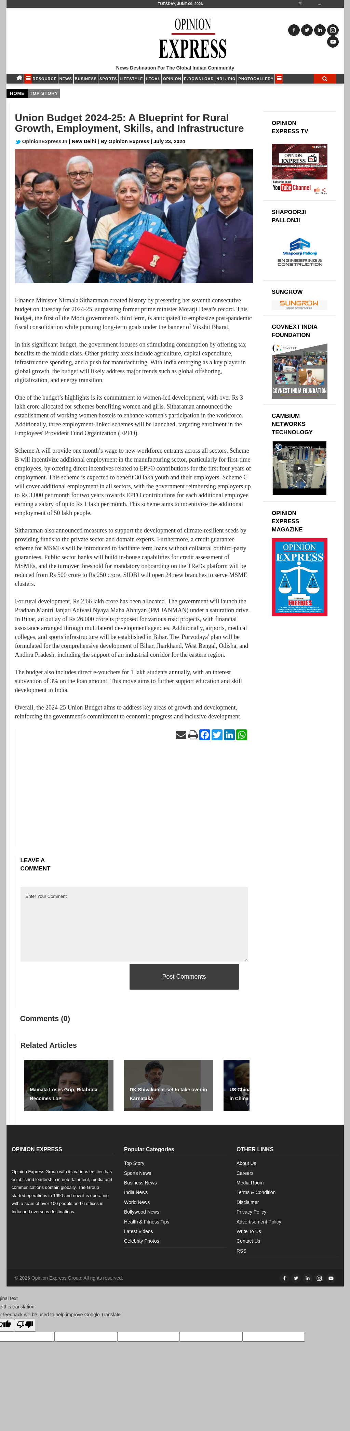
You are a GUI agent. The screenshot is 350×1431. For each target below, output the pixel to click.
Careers (245, 1173)
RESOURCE (45, 79)
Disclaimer (248, 1202)
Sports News (137, 1173)
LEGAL (153, 79)
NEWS (65, 79)
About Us (246, 1163)
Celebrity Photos (141, 1241)
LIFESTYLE (131, 79)
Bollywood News (141, 1212)
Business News (140, 1182)
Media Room (250, 1182)
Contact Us (248, 1241)
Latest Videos (138, 1231)
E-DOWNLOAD (199, 79)
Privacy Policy (251, 1212)
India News (136, 1192)
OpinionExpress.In (41, 141)
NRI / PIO (225, 79)
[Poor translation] (25, 1325)
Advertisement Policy (259, 1222)
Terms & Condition (256, 1192)
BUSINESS (86, 79)
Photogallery (255, 79)
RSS (241, 1251)
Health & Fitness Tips (146, 1222)
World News (137, 1202)
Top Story (134, 1163)
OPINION (172, 79)
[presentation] (72, 977)
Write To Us (249, 1231)
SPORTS (108, 79)
